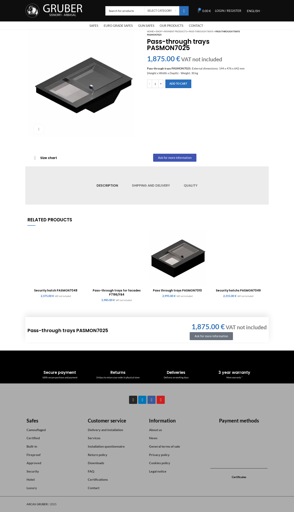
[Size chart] (35, 158)
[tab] (107, 185)
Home (150, 31)
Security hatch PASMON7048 (55, 290)
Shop (159, 31)
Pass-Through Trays (201, 31)
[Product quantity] (155, 84)
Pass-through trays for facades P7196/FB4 (117, 292)
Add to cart (178, 83)
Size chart (48, 158)
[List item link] (55, 429)
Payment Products (175, 31)
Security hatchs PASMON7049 (238, 290)
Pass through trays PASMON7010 (177, 290)
